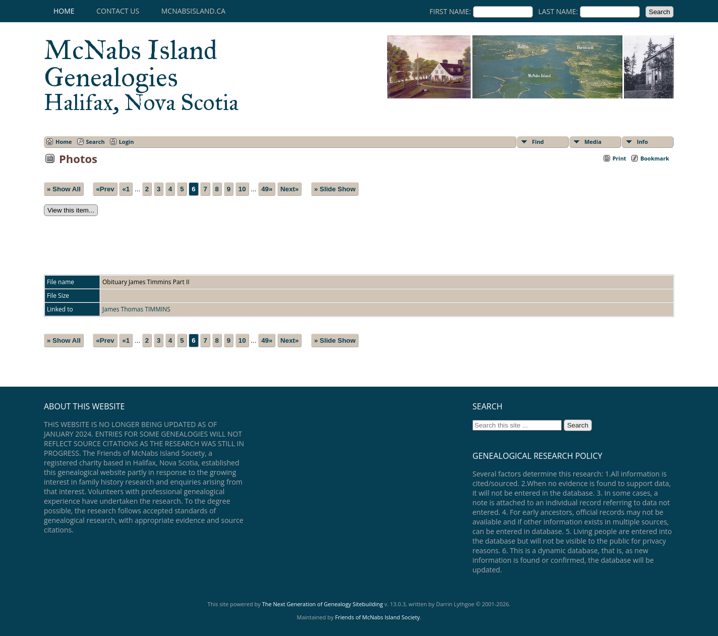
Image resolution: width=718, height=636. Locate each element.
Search (95, 141)
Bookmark (654, 158)
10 (242, 189)
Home (64, 11)
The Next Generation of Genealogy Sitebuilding (322, 604)
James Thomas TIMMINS (136, 309)
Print (619, 158)
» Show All (64, 189)
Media (593, 141)
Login (126, 141)
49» (266, 189)
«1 (126, 189)
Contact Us (117, 11)
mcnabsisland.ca (193, 11)
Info (642, 141)
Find (538, 141)
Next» (289, 189)
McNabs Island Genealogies (141, 74)
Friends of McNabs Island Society (377, 617)
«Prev (105, 189)
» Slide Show (334, 189)
